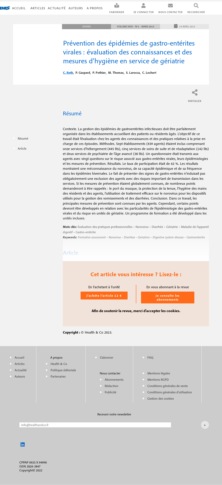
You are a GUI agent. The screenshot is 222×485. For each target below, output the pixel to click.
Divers (86, 26)
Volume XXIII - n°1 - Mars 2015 (135, 26)
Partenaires (58, 376)
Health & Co (59, 364)
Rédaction (111, 386)
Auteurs (76, 8)
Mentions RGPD (158, 379)
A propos (95, 8)
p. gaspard (82, 73)
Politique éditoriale (63, 370)
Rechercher (196, 12)
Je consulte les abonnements (168, 297)
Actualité (57, 8)
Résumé (23, 138)
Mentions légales (158, 373)
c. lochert (149, 73)
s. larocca (133, 73)
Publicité (110, 392)
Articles (19, 364)
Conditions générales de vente (167, 386)
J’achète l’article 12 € (104, 296)
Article (22, 148)
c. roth (68, 73)
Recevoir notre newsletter (114, 414)
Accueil (19, 8)
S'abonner (116, 12)
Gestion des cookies (160, 398)
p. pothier (99, 73)
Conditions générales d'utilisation (169, 392)
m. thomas (116, 73)
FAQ (150, 357)
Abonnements (114, 379)
